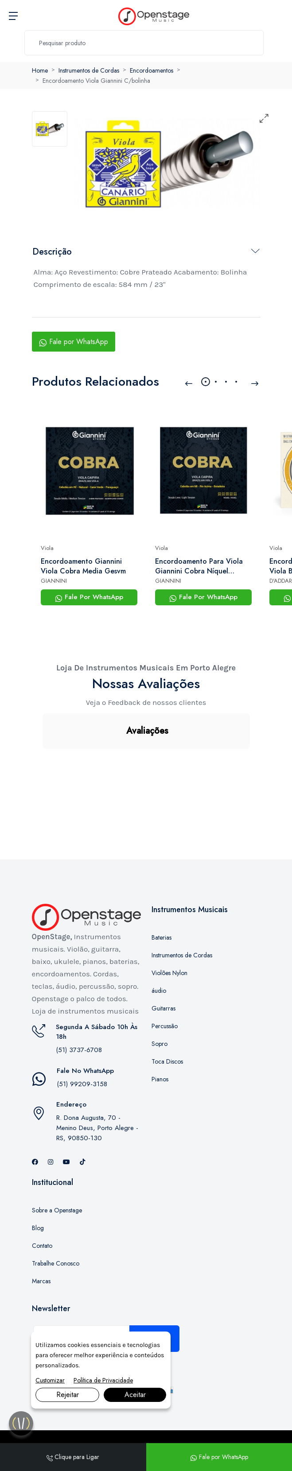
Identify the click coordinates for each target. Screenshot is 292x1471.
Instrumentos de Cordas (88, 70)
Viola (47, 548)
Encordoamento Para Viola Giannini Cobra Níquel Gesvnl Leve (199, 566)
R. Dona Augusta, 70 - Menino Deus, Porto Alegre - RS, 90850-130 (97, 1083)
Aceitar (135, 1395)
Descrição (52, 251)
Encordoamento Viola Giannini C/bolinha (96, 80)
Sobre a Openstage (57, 1165)
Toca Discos (167, 1017)
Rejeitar (67, 1395)
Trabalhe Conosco (55, 1219)
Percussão (165, 981)
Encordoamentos (151, 70)
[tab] (49, 129)
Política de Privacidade (103, 1380)
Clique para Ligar (73, 1456)
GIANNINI (54, 581)
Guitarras (163, 964)
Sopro (159, 999)
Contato (42, 1201)
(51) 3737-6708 (79, 1005)
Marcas (41, 1236)
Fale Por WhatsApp (89, 597)
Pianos (160, 1034)
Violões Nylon (169, 928)
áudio (159, 946)
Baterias (161, 893)
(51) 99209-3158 (82, 1040)
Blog (38, 1183)
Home (40, 70)
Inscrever (154, 1294)
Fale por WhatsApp (73, 342)
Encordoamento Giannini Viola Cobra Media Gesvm (83, 566)
